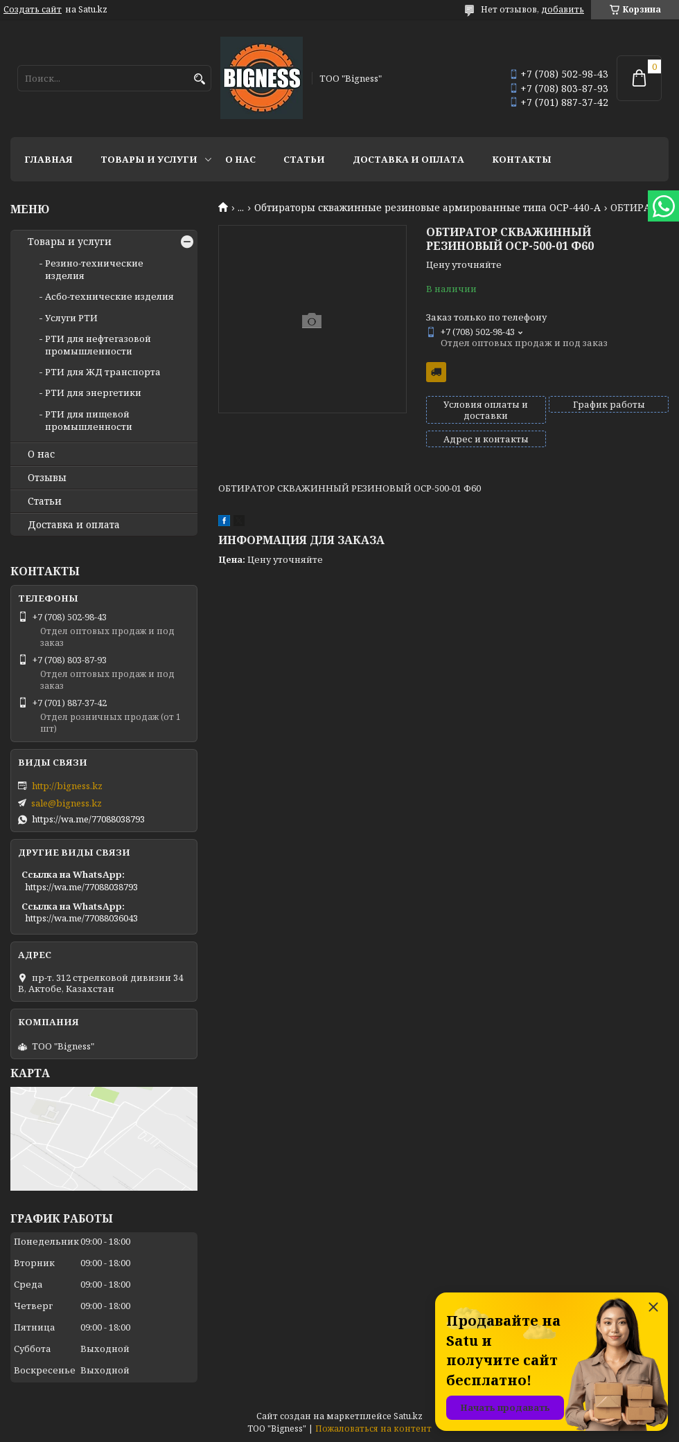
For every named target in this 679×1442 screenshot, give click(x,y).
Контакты (522, 159)
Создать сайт (32, 10)
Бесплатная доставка (436, 372)
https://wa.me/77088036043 (81, 917)
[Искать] (199, 79)
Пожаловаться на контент (373, 1428)
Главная (48, 159)
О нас (240, 159)
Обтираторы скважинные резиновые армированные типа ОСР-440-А (427, 207)
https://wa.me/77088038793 (88, 819)
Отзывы (47, 477)
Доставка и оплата (408, 159)
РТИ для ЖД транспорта (103, 372)
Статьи (304, 159)
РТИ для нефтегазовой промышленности (98, 344)
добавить (562, 9)
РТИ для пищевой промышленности (88, 420)
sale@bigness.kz (66, 803)
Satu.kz (408, 1416)
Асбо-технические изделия (109, 296)
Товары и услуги (148, 159)
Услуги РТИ (71, 318)
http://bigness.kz (67, 785)
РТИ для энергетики (93, 392)
